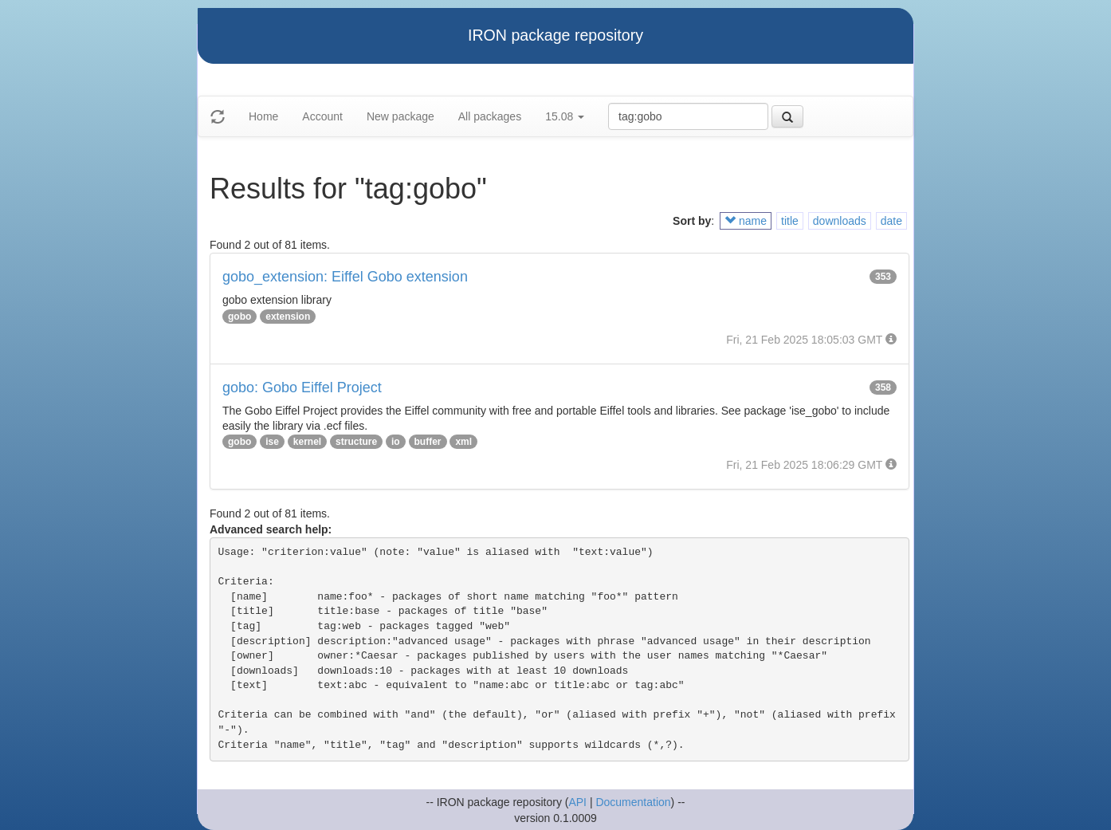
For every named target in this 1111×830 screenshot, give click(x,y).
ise (272, 441)
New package (400, 116)
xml (463, 441)
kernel (307, 441)
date (891, 220)
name (745, 220)
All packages (489, 116)
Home (263, 116)
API (577, 802)
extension (287, 316)
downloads (839, 220)
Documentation (632, 802)
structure (356, 441)
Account (322, 116)
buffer (428, 441)
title (790, 220)
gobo (239, 316)
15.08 (564, 116)
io (395, 441)
